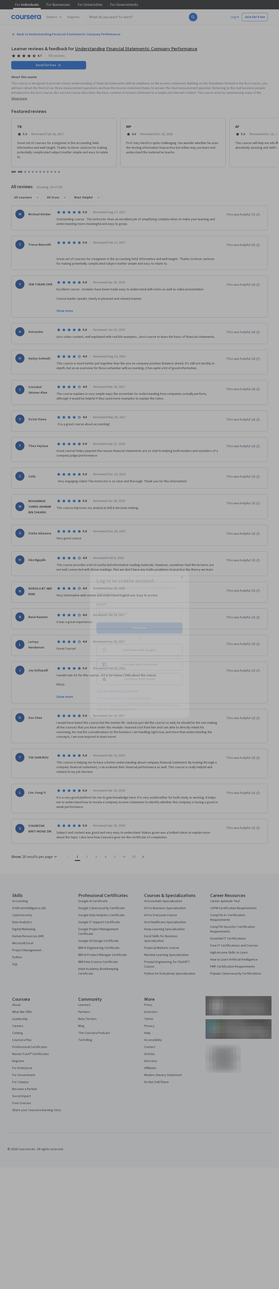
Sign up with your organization (117, 691)
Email (102, 604)
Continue (139, 628)
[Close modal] (182, 577)
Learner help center (139, 698)
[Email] (139, 613)
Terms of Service (118, 709)
